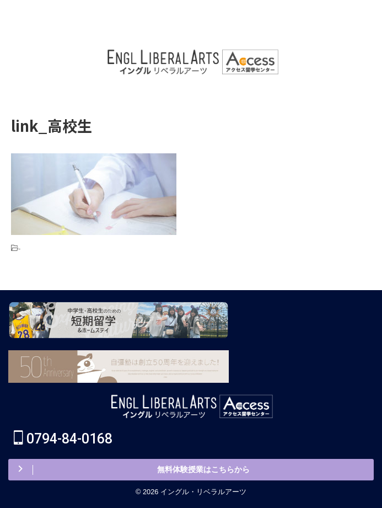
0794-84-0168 (63, 439)
